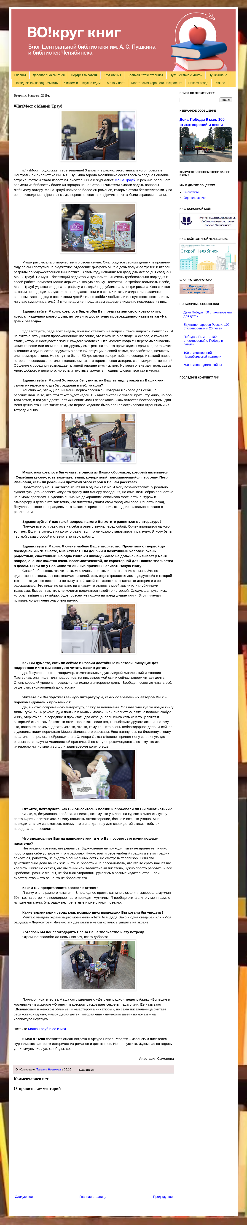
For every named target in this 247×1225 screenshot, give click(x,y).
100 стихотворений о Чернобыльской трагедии (202, 354)
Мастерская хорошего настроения (156, 83)
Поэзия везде (198, 83)
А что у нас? (116, 83)
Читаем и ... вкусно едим (82, 83)
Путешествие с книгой (185, 75)
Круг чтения (112, 75)
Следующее (24, 1197)
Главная (20, 75)
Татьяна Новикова (48, 1069)
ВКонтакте (191, 192)
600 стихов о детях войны (203, 365)
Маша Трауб (125, 180)
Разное (220, 83)
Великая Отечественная (145, 75)
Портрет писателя (84, 75)
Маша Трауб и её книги (47, 1029)
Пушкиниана (218, 75)
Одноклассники (195, 198)
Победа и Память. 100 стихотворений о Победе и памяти (203, 340)
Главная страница (93, 1197)
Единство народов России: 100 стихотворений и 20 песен (207, 326)
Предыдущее (163, 1197)
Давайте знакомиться (49, 75)
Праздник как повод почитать (36, 83)
